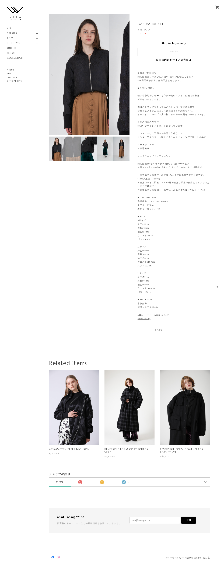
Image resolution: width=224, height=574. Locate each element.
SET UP (11, 53)
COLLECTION (15, 58)
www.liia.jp (144, 318)
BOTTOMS (13, 43)
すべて (60, 482)
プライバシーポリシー (175, 558)
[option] (89, 74)
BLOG (9, 73)
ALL (9, 28)
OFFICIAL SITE (14, 81)
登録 (188, 520)
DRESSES (12, 33)
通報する (159, 330)
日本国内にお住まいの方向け (174, 60)
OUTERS (12, 48)
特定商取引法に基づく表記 (196, 558)
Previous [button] (52, 74)
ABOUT (10, 70)
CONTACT (12, 77)
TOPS (10, 38)
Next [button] (126, 74)
